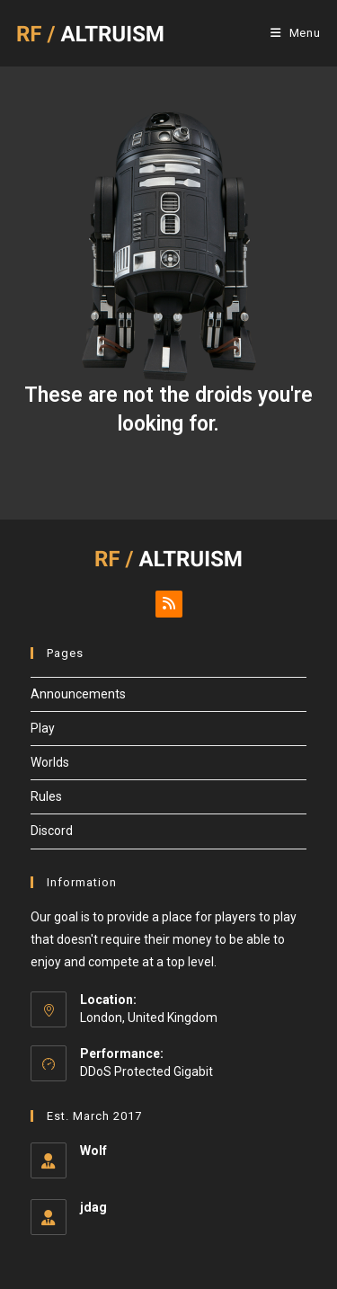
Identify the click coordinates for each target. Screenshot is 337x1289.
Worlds (50, 762)
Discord (52, 830)
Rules (46, 796)
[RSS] (168, 604)
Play (43, 728)
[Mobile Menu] (295, 33)
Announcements (78, 694)
